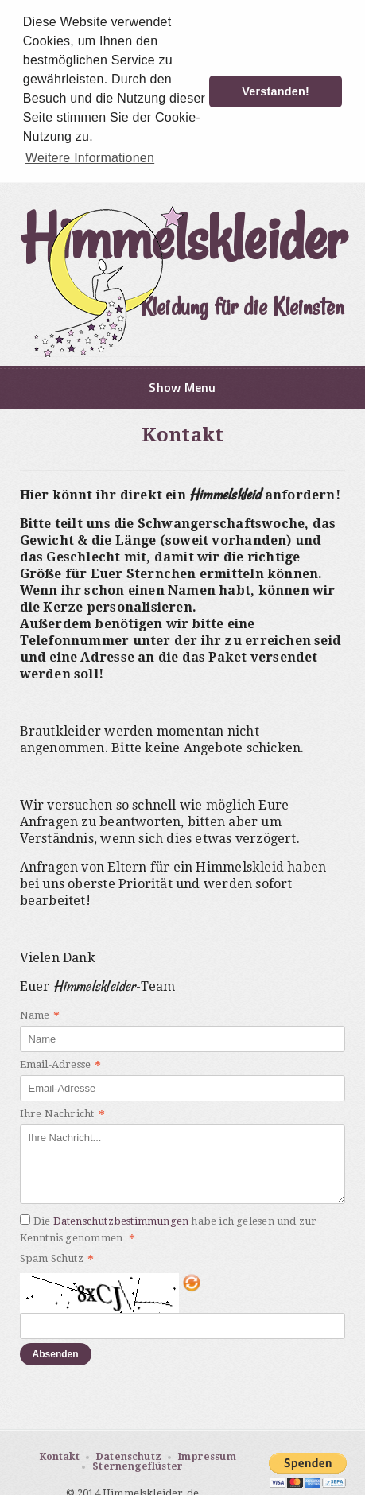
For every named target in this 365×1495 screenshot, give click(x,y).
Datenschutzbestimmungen (121, 1219)
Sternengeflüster (137, 1465)
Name (40, 1015)
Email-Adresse (61, 1064)
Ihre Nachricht (62, 1113)
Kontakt (60, 1454)
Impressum (207, 1454)
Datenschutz (128, 1454)
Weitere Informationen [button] (89, 158)
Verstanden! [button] (275, 91)
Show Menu (182, 385)
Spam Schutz (57, 1258)
